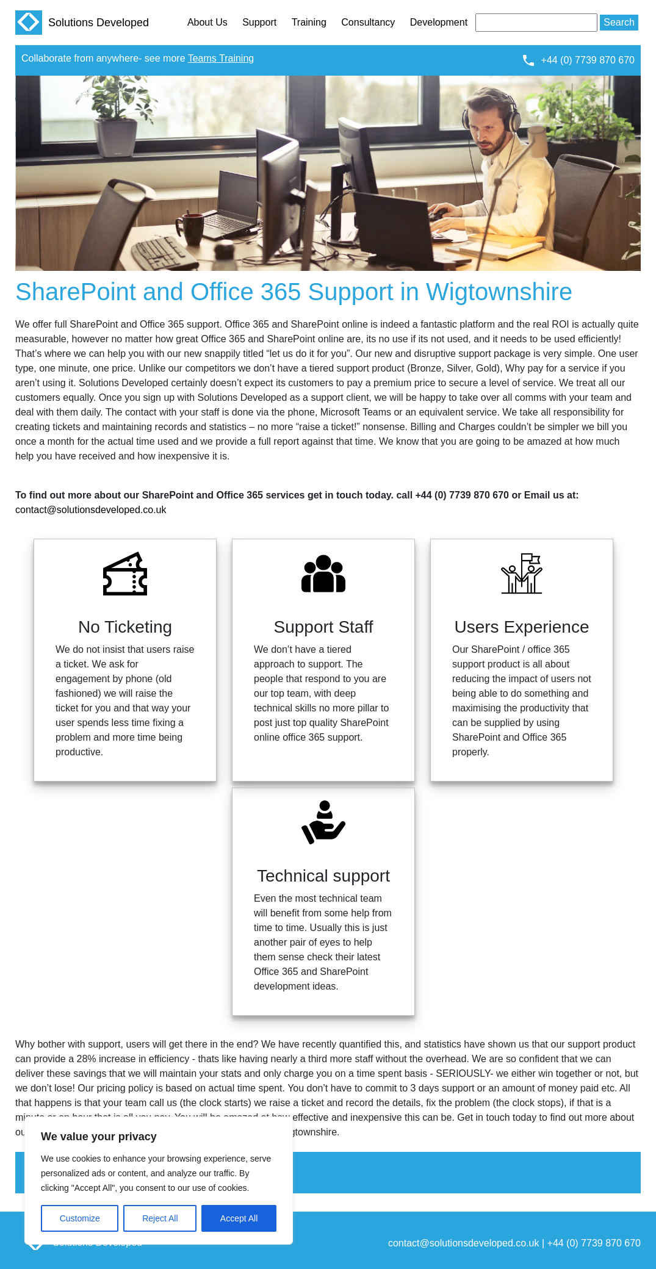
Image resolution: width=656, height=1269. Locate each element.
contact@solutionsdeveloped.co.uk (91, 510)
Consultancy (368, 22)
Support (259, 22)
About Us (207, 22)
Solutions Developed (82, 22)
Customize (80, 1218)
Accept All (239, 1218)
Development (438, 22)
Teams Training (221, 58)
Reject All (160, 1218)
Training (309, 22)
